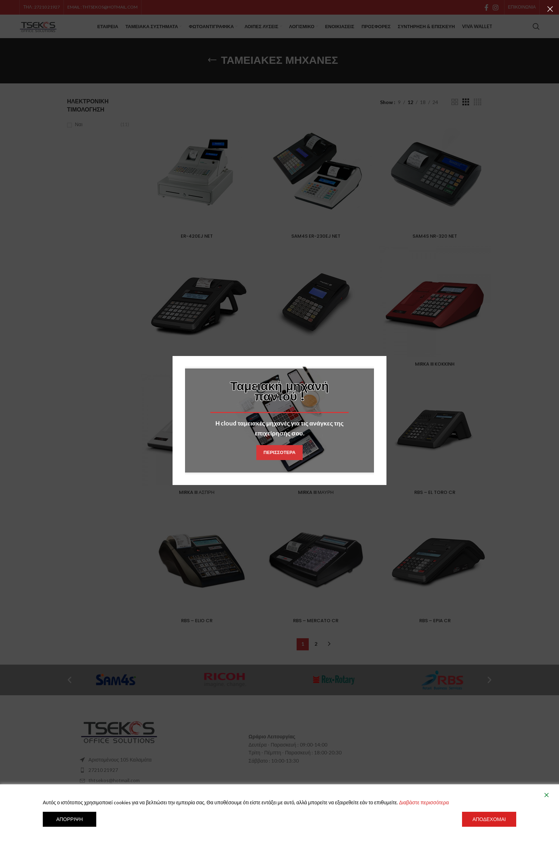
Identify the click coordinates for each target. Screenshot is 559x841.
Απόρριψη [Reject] (69, 819)
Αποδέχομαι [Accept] (489, 819)
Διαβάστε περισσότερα (424, 802)
